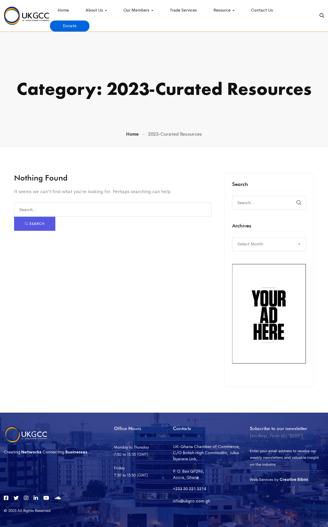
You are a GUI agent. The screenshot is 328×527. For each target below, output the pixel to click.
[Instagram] (26, 498)
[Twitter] (16, 498)
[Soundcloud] (57, 498)
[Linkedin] (36, 498)
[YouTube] (46, 498)
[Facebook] (6, 498)
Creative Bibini (294, 479)
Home (132, 134)
